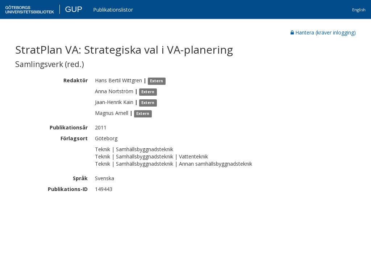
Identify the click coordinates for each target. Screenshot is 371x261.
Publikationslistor (113, 9)
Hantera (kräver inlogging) (323, 32)
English (359, 9)
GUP (73, 9)
